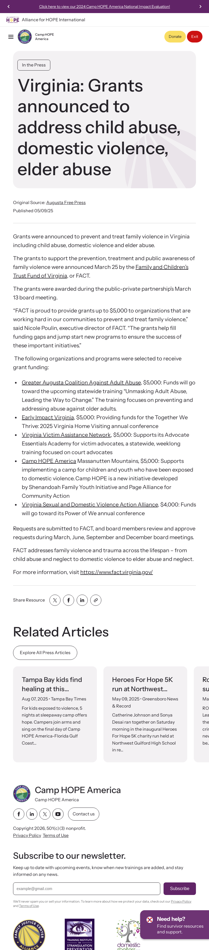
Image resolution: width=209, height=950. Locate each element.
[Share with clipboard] (96, 600)
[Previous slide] (8, 6)
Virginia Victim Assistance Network (66, 435)
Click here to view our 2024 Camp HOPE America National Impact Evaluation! (104, 6)
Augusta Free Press (66, 202)
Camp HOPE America (49, 461)
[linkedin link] (32, 814)
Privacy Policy (27, 835)
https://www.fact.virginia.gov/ (116, 572)
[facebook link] (18, 814)
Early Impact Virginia (48, 417)
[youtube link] (58, 814)
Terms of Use (56, 835)
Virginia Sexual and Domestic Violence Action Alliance (90, 504)
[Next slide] (200, 6)
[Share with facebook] (68, 600)
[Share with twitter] (55, 600)
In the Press (34, 65)
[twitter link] (45, 814)
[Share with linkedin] (82, 600)
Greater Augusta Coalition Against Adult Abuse (81, 382)
